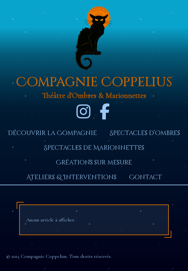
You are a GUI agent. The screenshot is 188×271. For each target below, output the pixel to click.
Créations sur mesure (94, 162)
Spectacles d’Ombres (145, 133)
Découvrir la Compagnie (52, 133)
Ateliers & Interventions (71, 177)
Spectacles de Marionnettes (94, 148)
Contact (145, 177)
